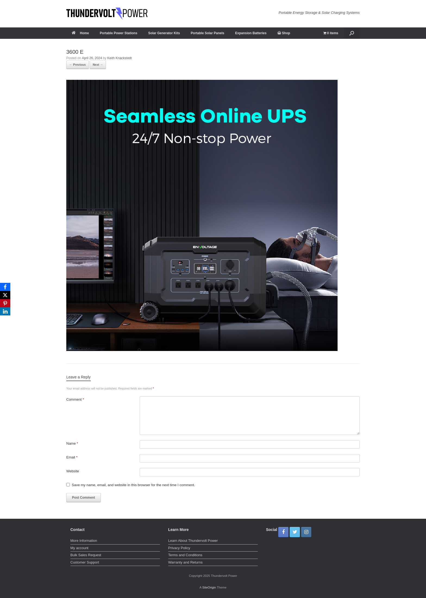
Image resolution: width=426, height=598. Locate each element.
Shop (283, 33)
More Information (83, 541)
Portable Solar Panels (207, 33)
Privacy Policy (179, 548)
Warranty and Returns (185, 562)
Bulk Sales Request (85, 555)
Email (71, 457)
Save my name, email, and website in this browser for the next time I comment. (133, 485)
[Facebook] (5, 287)
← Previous (77, 64)
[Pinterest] (5, 303)
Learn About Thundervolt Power (193, 541)
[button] (352, 33)
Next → (98, 64)
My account (79, 548)
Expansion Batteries (250, 33)
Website (72, 471)
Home (80, 33)
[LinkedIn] (5, 311)
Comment (75, 399)
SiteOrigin (209, 587)
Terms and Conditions (185, 555)
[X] (5, 295)
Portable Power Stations (118, 33)
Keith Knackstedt (119, 58)
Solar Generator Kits (164, 33)
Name (72, 443)
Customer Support (84, 562)
